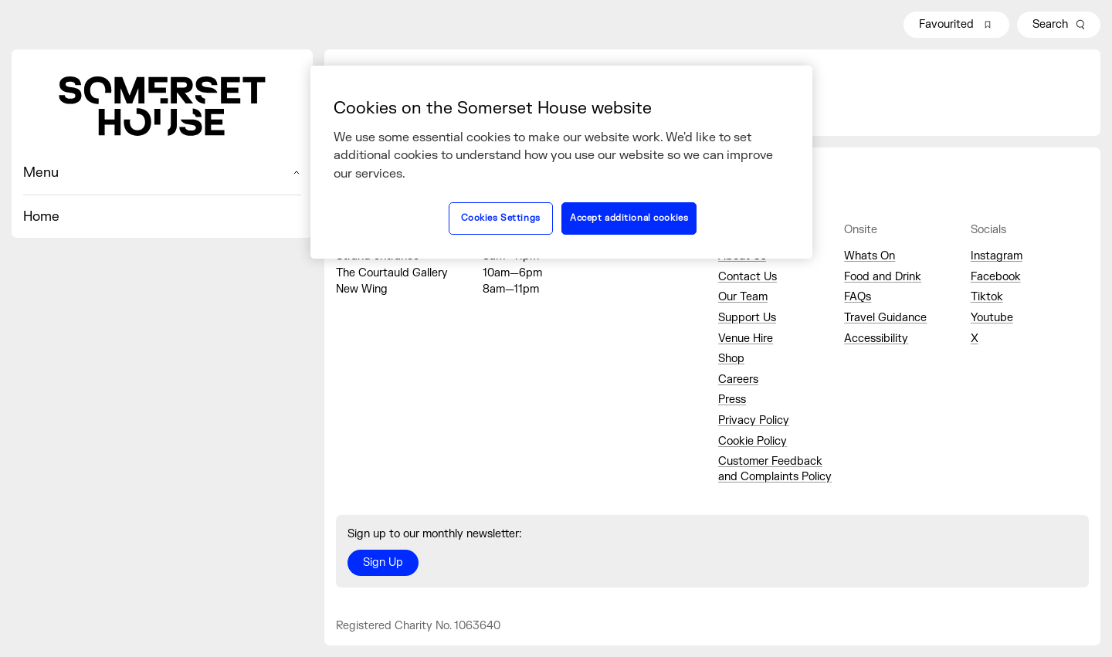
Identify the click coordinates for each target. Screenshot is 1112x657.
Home (41, 216)
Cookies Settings (501, 218)
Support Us (747, 317)
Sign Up (383, 562)
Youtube (992, 317)
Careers (738, 379)
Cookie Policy (752, 441)
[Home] (162, 106)
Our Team (743, 296)
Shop (731, 358)
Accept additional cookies (629, 218)
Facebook (996, 276)
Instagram (996, 255)
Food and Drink (882, 276)
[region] (561, 162)
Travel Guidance (885, 317)
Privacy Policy (753, 420)
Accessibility (876, 338)
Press (732, 399)
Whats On (869, 255)
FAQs (857, 296)
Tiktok (987, 296)
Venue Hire (745, 338)
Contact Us (747, 276)
